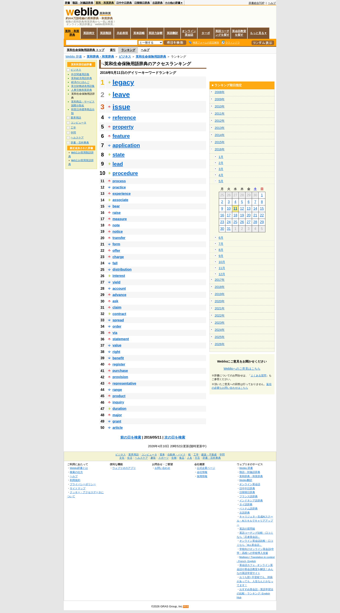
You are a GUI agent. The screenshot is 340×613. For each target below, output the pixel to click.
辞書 (67, 3)
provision (120, 377)
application (126, 145)
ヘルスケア (77, 137)
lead (118, 164)
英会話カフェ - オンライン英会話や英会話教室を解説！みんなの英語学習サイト (255, 569)
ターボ (205, 33)
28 (255, 222)
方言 (197, 458)
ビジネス (125, 56)
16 (222, 215)
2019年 (220, 294)
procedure (125, 173)
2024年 (220, 330)
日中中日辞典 (124, 3)
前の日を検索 (130, 437)
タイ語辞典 (245, 504)
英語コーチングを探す (222, 32)
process (119, 181)
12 (242, 208)
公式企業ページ (206, 468)
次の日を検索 (174, 437)
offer (116, 250)
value (117, 345)
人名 (189, 458)
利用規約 (75, 480)
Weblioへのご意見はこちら (242, 368)
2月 (221, 163)
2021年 (220, 308)
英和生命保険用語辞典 (151, 56)
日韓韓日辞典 (142, 3)
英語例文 (89, 33)
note (116, 225)
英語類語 (105, 33)
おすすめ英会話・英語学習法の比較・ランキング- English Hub (255, 593)
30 (222, 229)
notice (118, 231)
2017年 (220, 279)
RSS (186, 606)
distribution (122, 269)
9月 (221, 256)
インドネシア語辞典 (251, 500)
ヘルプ (272, 3)
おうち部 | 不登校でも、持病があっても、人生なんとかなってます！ (255, 581)
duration (119, 408)
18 (235, 215)
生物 (174, 458)
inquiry (118, 402)
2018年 (220, 287)
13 (249, 208)
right (116, 352)
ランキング (128, 50)
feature (121, 136)
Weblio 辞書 (73, 56)
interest (119, 276)
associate (120, 200)
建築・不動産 (209, 454)
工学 (73, 127)
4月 (221, 175)
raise (117, 213)
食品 (181, 458)
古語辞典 (157, 3)
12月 (222, 274)
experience (122, 193)
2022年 (220, 315)
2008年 (220, 92)
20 (249, 215)
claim (117, 307)
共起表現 (122, 33)
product (119, 396)
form (116, 244)
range (117, 390)
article (118, 427)
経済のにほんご (80, 82)
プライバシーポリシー (83, 484)
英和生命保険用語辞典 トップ (85, 50)
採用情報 (202, 476)
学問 (73, 132)
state (119, 155)
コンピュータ (78, 122)
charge (118, 257)
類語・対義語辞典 (82, 3)
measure (120, 219)
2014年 (220, 135)
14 (255, 208)
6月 (221, 237)
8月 (221, 250)
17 (229, 215)
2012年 (220, 120)
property (123, 127)
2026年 (220, 344)
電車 (162, 454)
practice (119, 187)
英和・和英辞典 (105, 3)
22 (262, 215)
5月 (221, 181)
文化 (121, 458)
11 (235, 208)
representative (124, 383)
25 (235, 222)
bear (116, 206)
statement (121, 339)
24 (229, 222)
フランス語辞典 (248, 496)
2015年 (220, 142)
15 (262, 208)
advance (119, 295)
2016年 (220, 149)
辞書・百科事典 (80, 142)
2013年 (220, 128)
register (119, 364)
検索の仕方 (76, 472)
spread (118, 320)
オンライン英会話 (189, 32)
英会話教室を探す (239, 32)
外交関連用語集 (80, 74)
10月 (222, 262)
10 (229, 208)
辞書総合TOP (257, 3)
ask (115, 301)
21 (255, 215)
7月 (221, 244)
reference (124, 117)
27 (249, 222)
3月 (221, 169)
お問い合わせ (162, 468)
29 (262, 222)
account (119, 288)
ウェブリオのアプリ (124, 468)
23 (222, 222)
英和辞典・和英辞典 (100, 56)
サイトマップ (77, 488)
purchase (120, 370)
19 (242, 215)
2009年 (220, 99)
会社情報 (202, 472)
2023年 (220, 322)
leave (121, 94)
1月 (221, 157)
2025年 (220, 337)
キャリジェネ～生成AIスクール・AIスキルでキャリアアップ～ (255, 520)
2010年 (220, 106)
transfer (119, 238)
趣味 (153, 458)
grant (117, 421)
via (115, 333)
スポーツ (163, 458)
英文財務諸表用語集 (83, 86)
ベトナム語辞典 (248, 508)
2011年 (220, 113)
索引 (113, 50)
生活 (129, 458)
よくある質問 (258, 375)
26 (242, 222)
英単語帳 (139, 33)
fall (115, 263)
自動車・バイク (176, 454)
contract (119, 314)
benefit (118, 358)
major (117, 415)
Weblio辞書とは (79, 468)
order (117, 326)
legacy (123, 82)
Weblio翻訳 (245, 480)
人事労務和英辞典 (81, 89)
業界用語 (76, 117)
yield (116, 282)
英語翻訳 (172, 33)
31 (229, 229)
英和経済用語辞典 (81, 78)
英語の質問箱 (247, 528)
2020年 (220, 301)
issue (121, 107)
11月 (222, 268)
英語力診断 (156, 33)
